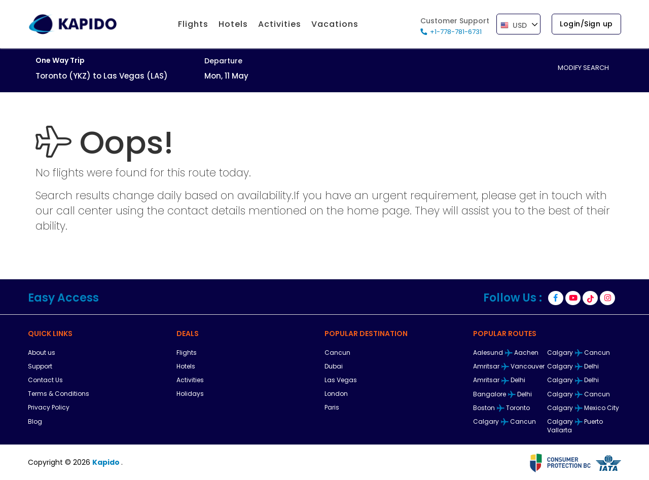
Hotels (185, 366)
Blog (35, 421)
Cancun (337, 352)
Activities (190, 380)
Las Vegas (340, 380)
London (336, 393)
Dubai (333, 366)
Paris (331, 407)
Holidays (190, 393)
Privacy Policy (48, 407)
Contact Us (45, 380)
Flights (186, 352)
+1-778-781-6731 (456, 31)
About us (41, 352)
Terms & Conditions (58, 393)
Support (40, 366)
